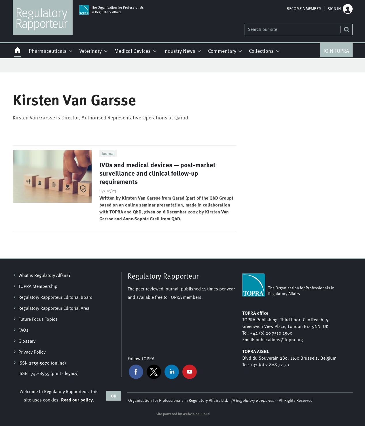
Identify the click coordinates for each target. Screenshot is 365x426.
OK (113, 396)
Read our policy (77, 399)
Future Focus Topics (38, 319)
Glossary (26, 340)
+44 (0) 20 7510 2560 (271, 332)
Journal (108, 153)
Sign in (334, 8)
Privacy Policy (32, 351)
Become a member (304, 8)
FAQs (23, 329)
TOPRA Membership (37, 286)
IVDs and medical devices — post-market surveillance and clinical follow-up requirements (157, 173)
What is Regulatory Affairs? (44, 275)
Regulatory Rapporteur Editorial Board (55, 297)
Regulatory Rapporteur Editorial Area (53, 308)
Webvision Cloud (196, 413)
